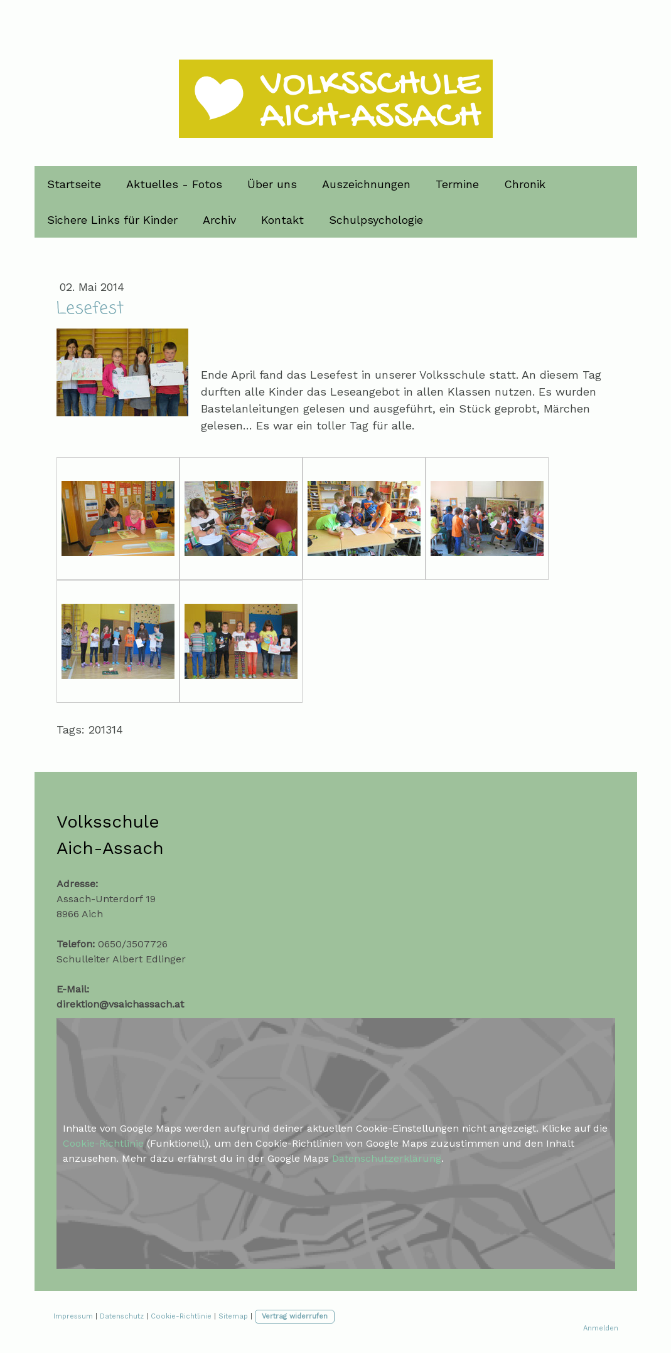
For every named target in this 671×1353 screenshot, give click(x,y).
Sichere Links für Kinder (112, 219)
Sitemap (233, 1316)
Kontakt (282, 219)
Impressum (73, 1316)
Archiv (219, 219)
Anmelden (600, 1328)
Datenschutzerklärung (386, 1158)
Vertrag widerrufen (295, 1316)
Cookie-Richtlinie (103, 1143)
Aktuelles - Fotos (174, 184)
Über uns (272, 184)
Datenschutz (122, 1316)
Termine (457, 184)
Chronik (524, 184)
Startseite (74, 184)
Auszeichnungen (366, 184)
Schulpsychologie (376, 219)
